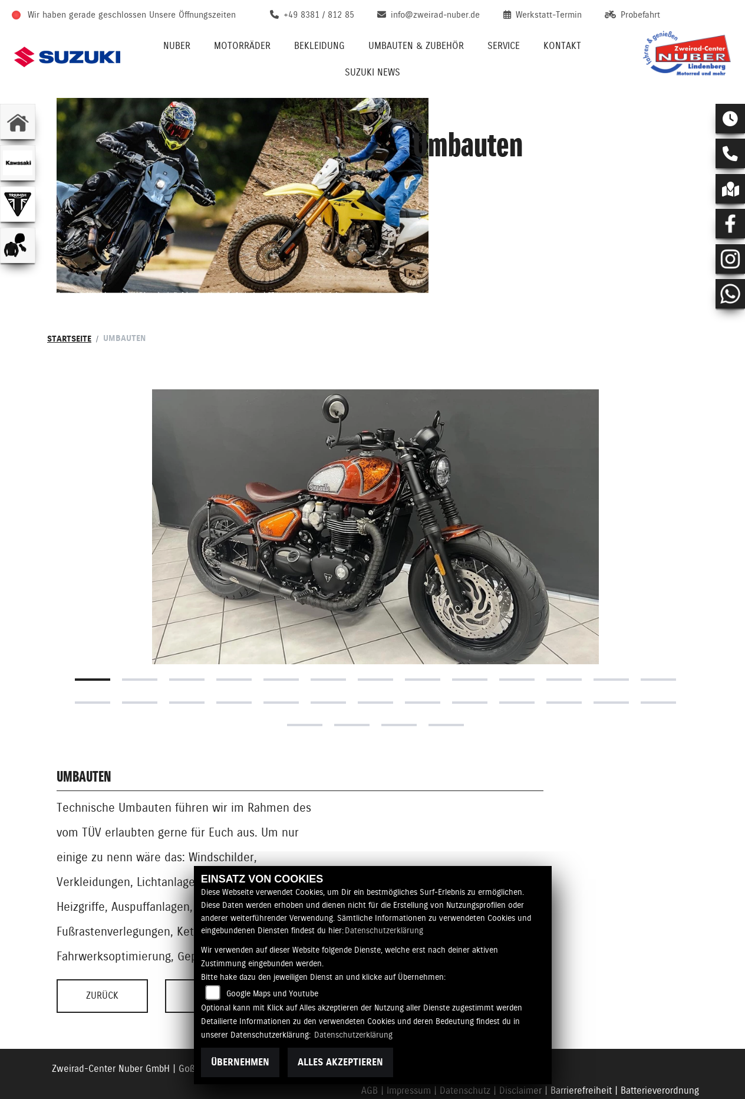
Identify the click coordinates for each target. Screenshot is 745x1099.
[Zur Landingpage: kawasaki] (17, 163)
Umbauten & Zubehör (416, 45)
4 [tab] (234, 634)
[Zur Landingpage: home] (17, 121)
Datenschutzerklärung (384, 930)
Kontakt (562, 45)
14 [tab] (92, 657)
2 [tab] (139, 634)
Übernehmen (240, 1062)
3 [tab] (187, 634)
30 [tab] (446, 679)
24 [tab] (564, 657)
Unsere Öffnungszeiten (192, 14)
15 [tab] (139, 657)
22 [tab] (469, 657)
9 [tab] (469, 634)
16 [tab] (187, 657)
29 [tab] (399, 679)
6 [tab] (328, 634)
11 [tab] (564, 634)
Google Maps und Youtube (272, 993)
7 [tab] (375, 634)
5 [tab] (281, 634)
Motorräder (242, 45)
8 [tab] (422, 634)
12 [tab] (611, 634)
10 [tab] (517, 634)
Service (503, 45)
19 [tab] (328, 657)
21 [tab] (422, 657)
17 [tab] (234, 657)
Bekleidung (319, 45)
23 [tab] (517, 657)
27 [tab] (304, 679)
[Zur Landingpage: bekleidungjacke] (17, 245)
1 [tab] (92, 634)
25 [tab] (611, 657)
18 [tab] (281, 657)
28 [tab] (352, 679)
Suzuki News (372, 72)
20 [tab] (375, 657)
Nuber (176, 45)
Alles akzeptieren (340, 1062)
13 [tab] (658, 634)
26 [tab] (658, 657)
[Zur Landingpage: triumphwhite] (17, 204)
